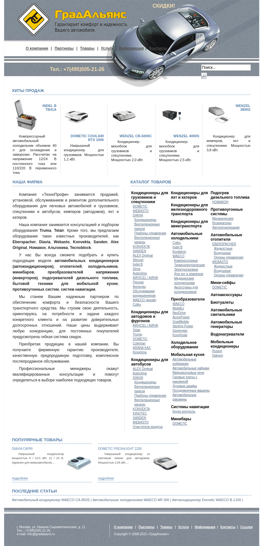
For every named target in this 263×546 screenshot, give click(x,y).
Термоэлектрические (189, 265)
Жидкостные (223, 248)
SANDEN (139, 251)
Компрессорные (186, 260)
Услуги (107, 48)
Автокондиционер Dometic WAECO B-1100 (206, 500)
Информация (131, 48)
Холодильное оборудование (184, 344)
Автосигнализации (226, 227)
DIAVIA (138, 215)
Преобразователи (188, 299)
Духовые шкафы (184, 386)
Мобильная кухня (187, 354)
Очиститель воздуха (148, 427)
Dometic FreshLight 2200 (120, 448)
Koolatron (179, 251)
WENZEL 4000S (186, 136)
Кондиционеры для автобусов (149, 362)
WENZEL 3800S (243, 107)
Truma (137, 334)
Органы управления (228, 257)
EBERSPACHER (224, 244)
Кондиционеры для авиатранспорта (189, 223)
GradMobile (180, 321)
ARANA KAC (142, 348)
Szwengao (179, 330)
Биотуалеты (222, 302)
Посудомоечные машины (191, 390)
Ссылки (246, 527)
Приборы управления (150, 233)
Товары (87, 48)
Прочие (138, 282)
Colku (137, 304)
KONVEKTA (141, 246)
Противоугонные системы (227, 211)
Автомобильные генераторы (226, 324)
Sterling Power (182, 326)
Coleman (139, 343)
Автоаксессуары (226, 295)
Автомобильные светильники (226, 312)
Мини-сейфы (223, 282)
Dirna (137, 269)
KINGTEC (140, 413)
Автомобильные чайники (190, 368)
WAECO (178, 256)
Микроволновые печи (188, 372)
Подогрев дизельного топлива (230, 195)
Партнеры (64, 48)
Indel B (138, 264)
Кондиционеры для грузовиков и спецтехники (149, 197)
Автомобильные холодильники (186, 235)
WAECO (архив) (145, 300)
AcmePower (181, 317)
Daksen (217, 355)
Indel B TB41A (49, 107)
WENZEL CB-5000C (136, 136)
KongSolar (179, 335)
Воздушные (222, 253)
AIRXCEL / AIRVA (145, 278)
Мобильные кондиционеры (225, 344)
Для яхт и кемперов (188, 274)
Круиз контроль (183, 411)
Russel (217, 351)
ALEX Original (143, 255)
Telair (137, 330)
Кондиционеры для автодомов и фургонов (149, 316)
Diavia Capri (22, 448)
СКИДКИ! (164, 6)
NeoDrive (179, 313)
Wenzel (138, 260)
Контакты (158, 48)
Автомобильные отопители (226, 237)
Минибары (181, 419)
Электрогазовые (186, 269)
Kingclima (140, 352)
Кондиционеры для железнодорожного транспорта (189, 209)
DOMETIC (140, 206)
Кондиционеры (146, 220)
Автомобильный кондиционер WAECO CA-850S (51, 500)
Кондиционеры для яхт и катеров (189, 195)
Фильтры (139, 286)
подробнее (20, 478)
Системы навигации (190, 407)
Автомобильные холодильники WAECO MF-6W (130, 500)
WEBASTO (141, 211)
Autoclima (140, 273)
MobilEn (178, 308)
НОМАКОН (220, 202)
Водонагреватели (227, 334)
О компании (37, 48)
